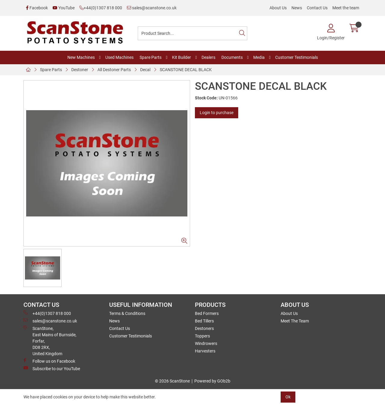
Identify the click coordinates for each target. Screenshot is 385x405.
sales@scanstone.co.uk (152, 7)
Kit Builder (181, 57)
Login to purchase (216, 112)
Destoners (204, 328)
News (296, 7)
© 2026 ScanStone (172, 381)
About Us (278, 7)
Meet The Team (295, 321)
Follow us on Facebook (49, 361)
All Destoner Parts (114, 69)
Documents (232, 57)
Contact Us (317, 7)
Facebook (37, 7)
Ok (288, 396)
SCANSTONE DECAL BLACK (186, 69)
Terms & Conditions (127, 313)
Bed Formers (207, 313)
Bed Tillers (204, 321)
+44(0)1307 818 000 (100, 7)
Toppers (202, 336)
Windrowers (206, 343)
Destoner (79, 69)
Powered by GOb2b (212, 381)
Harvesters (205, 351)
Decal (145, 69)
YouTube (64, 7)
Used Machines (119, 57)
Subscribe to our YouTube (51, 368)
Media (259, 57)
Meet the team (345, 7)
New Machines (81, 57)
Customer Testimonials (296, 57)
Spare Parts (151, 57)
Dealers (208, 57)
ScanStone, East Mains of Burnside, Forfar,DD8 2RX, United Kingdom (49, 340)
